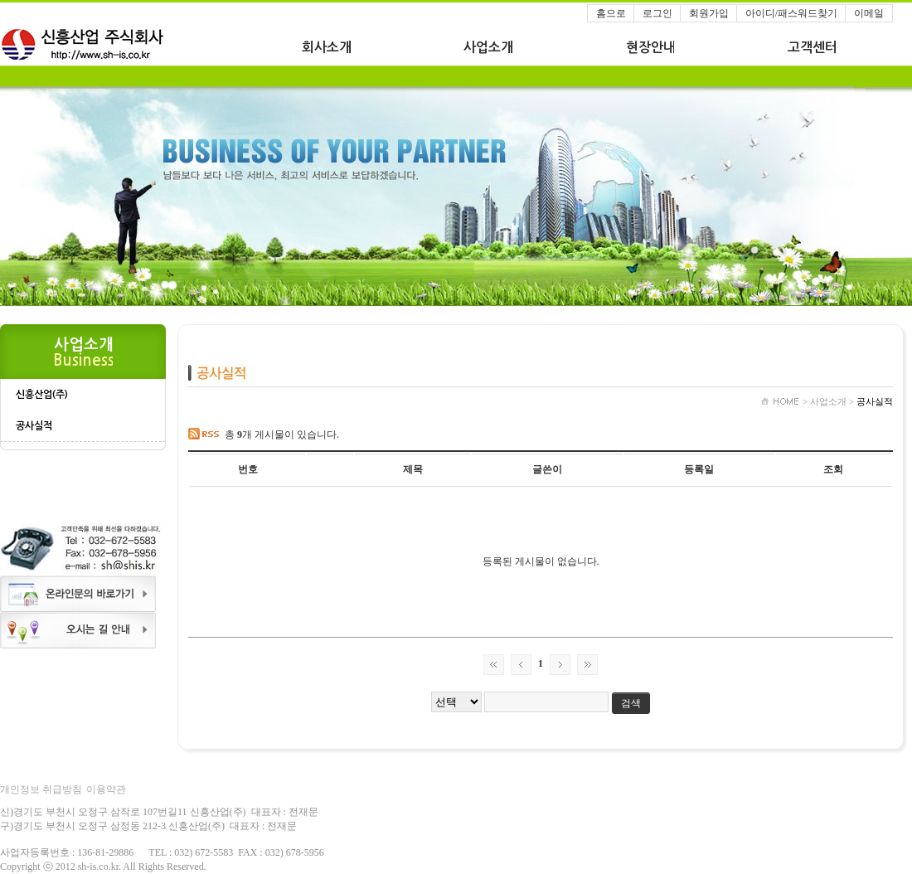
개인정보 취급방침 (41, 789)
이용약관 (106, 789)
